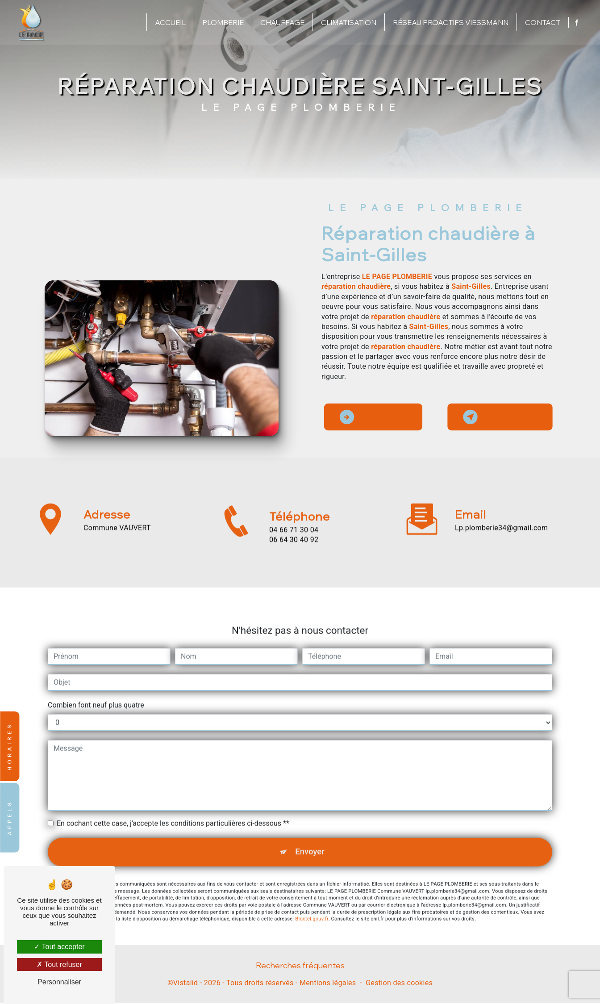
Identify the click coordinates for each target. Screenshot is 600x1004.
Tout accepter (59, 946)
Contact (541, 22)
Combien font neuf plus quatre (96, 691)
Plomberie (222, 22)
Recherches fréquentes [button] (300, 966)
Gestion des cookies (399, 984)
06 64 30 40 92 (293, 553)
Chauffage (281, 22)
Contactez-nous (497, 417)
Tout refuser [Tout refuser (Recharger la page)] (59, 964)
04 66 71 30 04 (293, 543)
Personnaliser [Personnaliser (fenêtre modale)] (59, 982)
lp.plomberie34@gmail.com (501, 513)
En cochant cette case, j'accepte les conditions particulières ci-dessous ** (173, 809)
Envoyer (310, 838)
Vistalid (185, 984)
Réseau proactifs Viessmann (450, 22)
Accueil (169, 22)
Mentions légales (328, 984)
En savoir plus (376, 417)
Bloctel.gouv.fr (311, 906)
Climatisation (347, 22)
